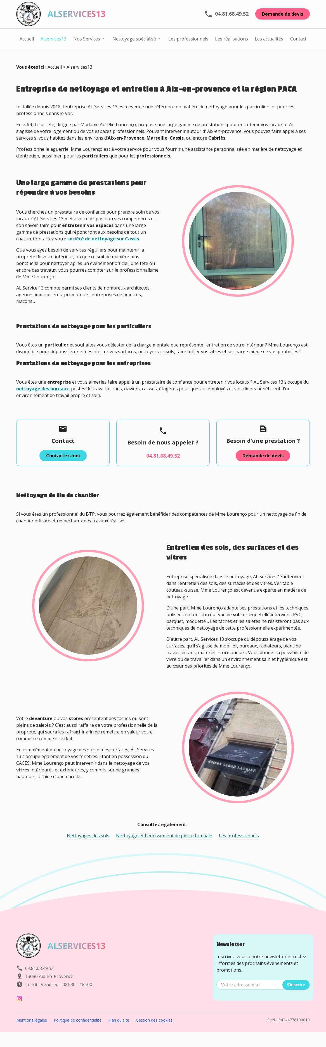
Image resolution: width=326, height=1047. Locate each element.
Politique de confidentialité (77, 1029)
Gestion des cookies (154, 1029)
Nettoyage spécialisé (134, 42)
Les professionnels (188, 42)
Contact (298, 42)
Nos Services (86, 42)
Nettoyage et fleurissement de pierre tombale (164, 845)
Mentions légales (31, 1029)
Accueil (27, 42)
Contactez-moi (63, 465)
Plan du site (118, 1029)
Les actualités (269, 42)
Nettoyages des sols (88, 845)
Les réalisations (231, 42)
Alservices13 (53, 42)
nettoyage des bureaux (42, 398)
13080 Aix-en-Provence (49, 985)
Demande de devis (282, 17)
